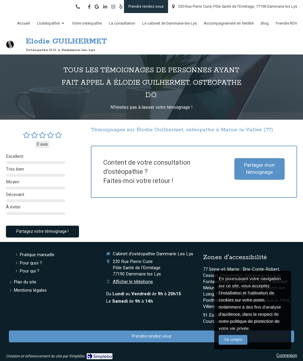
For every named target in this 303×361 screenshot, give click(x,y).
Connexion (286, 355)
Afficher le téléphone (133, 282)
